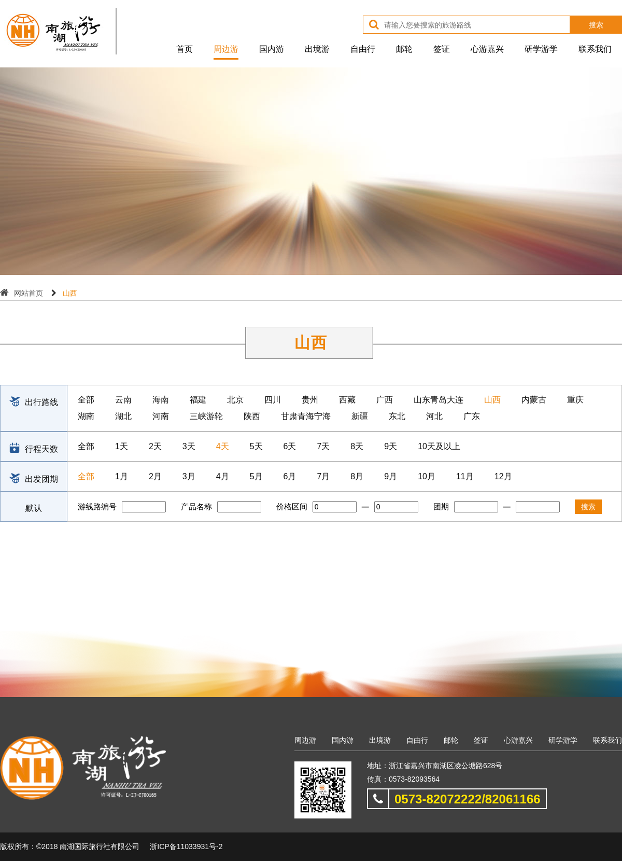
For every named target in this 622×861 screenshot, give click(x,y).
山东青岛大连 (438, 399)
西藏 (347, 399)
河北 (434, 416)
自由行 (362, 49)
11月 (465, 476)
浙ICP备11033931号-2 (186, 846)
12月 (503, 476)
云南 (123, 399)
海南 (160, 399)
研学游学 (541, 49)
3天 (188, 446)
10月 (426, 476)
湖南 (86, 416)
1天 (121, 446)
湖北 (123, 416)
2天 (155, 446)
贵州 (310, 399)
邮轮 (404, 49)
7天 (323, 446)
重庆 (575, 399)
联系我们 (595, 49)
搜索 (596, 25)
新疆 (359, 416)
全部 (86, 399)
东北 (397, 416)
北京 (235, 399)
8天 (356, 446)
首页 (184, 49)
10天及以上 (439, 446)
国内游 (271, 49)
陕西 (252, 416)
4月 (222, 476)
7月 (323, 476)
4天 (222, 446)
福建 (198, 399)
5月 (256, 476)
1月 (121, 476)
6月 (290, 476)
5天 (256, 446)
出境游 (317, 49)
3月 (188, 476)
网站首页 (28, 293)
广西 (384, 399)
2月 (155, 476)
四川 (272, 399)
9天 (390, 446)
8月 (356, 476)
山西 (492, 399)
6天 (290, 446)
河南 (160, 416)
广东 (471, 416)
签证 (441, 49)
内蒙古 (533, 399)
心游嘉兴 (487, 49)
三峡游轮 (206, 416)
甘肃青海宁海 (306, 416)
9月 (390, 476)
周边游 (226, 49)
